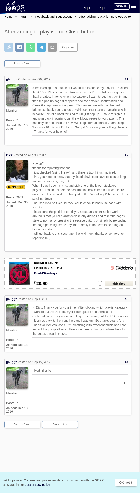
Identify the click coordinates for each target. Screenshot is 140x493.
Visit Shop (118, 283)
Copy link (68, 47)
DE (91, 8)
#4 (126, 362)
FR (99, 8)
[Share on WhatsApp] (30, 47)
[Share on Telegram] (41, 47)
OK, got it (125, 482)
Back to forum (22, 63)
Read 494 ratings (45, 273)
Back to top (60, 424)
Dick (9, 155)
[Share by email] (52, 47)
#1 (126, 79)
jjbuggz (11, 79)
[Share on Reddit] (8, 47)
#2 (126, 155)
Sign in (121, 6)
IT (105, 8)
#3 (126, 299)
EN (83, 8)
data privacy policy (37, 484)
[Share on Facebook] (19, 47)
